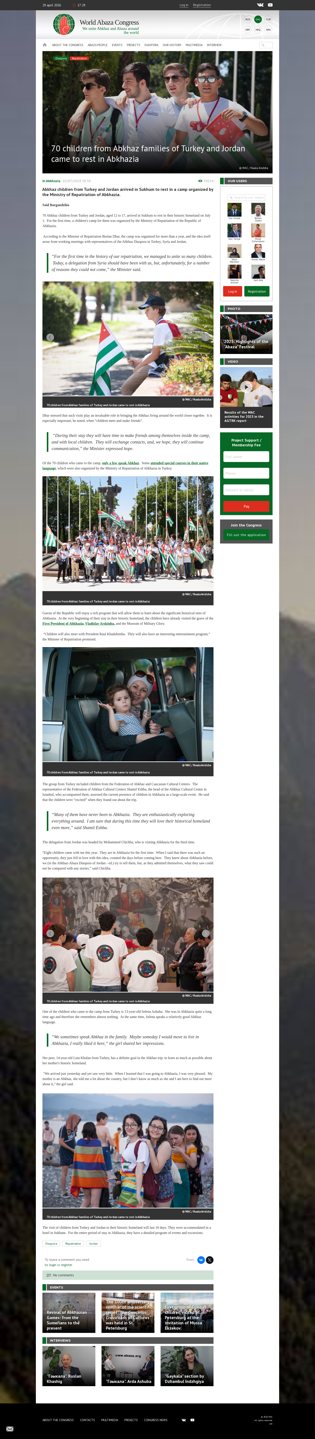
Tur (268, 19)
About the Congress (67, 45)
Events (117, 45)
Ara (268, 29)
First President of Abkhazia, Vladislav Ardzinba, (78, 626)
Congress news (156, 1420)
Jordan (93, 1252)
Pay (246, 506)
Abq (258, 29)
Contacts (87, 1420)
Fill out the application (246, 535)
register (66, 1273)
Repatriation (79, 58)
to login (50, 1273)
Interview (214, 45)
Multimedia (194, 45)
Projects (133, 45)
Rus (247, 19)
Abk (247, 29)
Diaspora (151, 45)
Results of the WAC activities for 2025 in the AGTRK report (244, 416)
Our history (172, 45)
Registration (202, 5)
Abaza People (98, 45)
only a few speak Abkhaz (120, 466)
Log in (184, 5)
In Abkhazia (51, 181)
